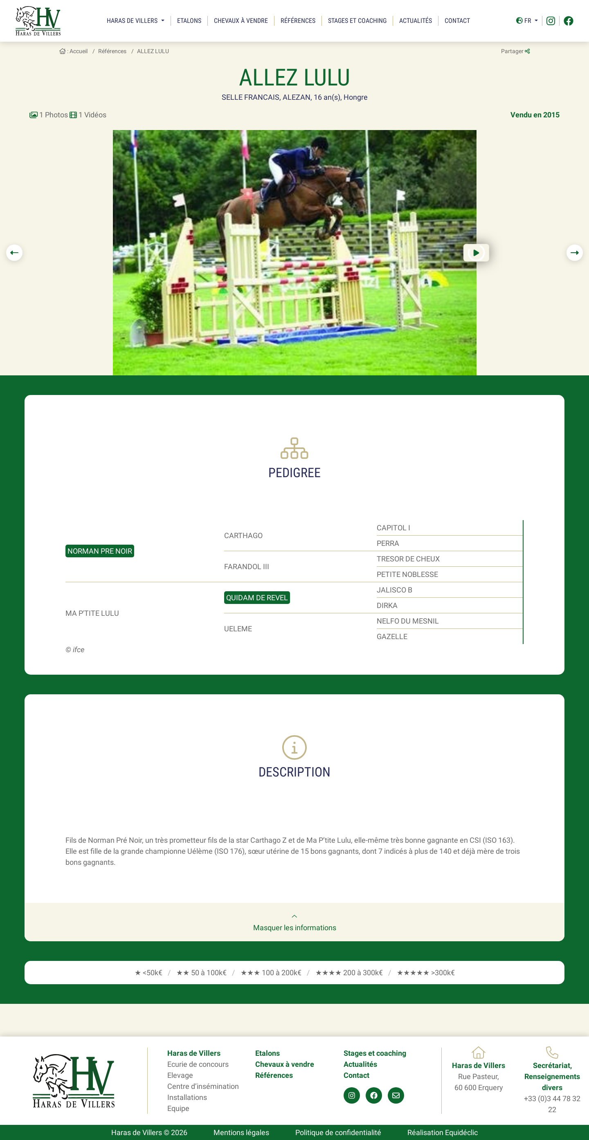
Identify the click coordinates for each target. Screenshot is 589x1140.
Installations (187, 1097)
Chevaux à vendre (241, 21)
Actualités (415, 21)
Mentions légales (241, 1132)
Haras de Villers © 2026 (149, 1132)
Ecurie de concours (198, 1064)
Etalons (189, 21)
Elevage (180, 1075)
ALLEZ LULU (153, 51)
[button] (14, 253)
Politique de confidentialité (338, 1132)
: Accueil (73, 51)
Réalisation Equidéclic (442, 1132)
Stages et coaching (357, 21)
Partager (515, 51)
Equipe (178, 1108)
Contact (457, 21)
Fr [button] (524, 21)
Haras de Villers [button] (133, 21)
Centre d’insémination (203, 1086)
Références (298, 21)
